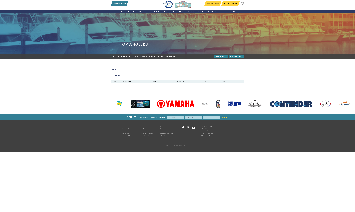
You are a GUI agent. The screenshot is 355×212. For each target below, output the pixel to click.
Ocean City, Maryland (183, 145)
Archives (162, 131)
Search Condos (236, 56)
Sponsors (163, 129)
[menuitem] (122, 11)
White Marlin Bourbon (147, 133)
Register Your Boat (119, 3)
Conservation (126, 129)
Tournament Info (146, 127)
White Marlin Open (182, 144)
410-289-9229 (210, 133)
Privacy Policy (145, 135)
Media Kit (143, 131)
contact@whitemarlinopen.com (210, 138)
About (124, 127)
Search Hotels (221, 56)
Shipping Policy (126, 135)
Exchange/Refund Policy (167, 133)
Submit (225, 117)
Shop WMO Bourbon (230, 3)
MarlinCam (144, 129)
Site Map (162, 135)
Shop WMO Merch (213, 3)
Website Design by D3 (171, 145)
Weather (124, 131)
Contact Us (125, 133)
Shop (161, 127)
